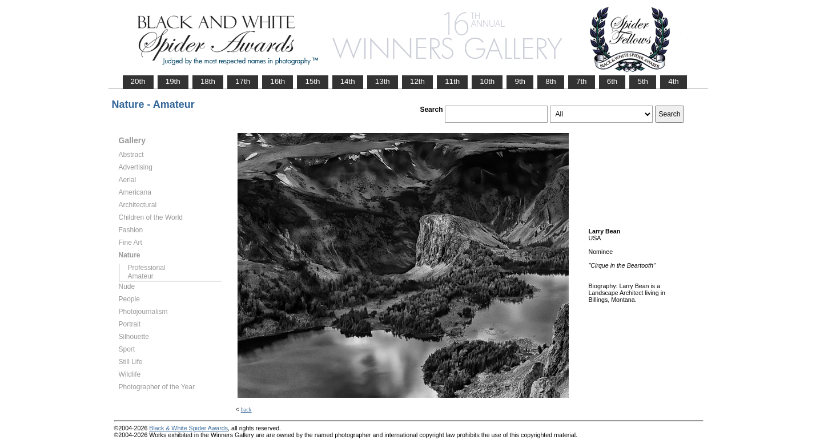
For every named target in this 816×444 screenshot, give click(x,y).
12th (417, 81)
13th (382, 81)
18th (208, 81)
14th (347, 81)
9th (520, 81)
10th (487, 81)
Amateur (141, 276)
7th (581, 81)
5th (642, 81)
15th (312, 81)
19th (173, 81)
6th (612, 81)
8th (550, 81)
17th (242, 81)
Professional (147, 268)
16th (277, 81)
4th (673, 81)
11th (452, 81)
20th (138, 81)
